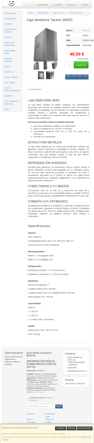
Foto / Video (9, 82)
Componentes (10, 18)
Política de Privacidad (38, 392)
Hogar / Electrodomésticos (12, 89)
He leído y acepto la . (41, 399)
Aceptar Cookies (85, 428)
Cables (7, 66)
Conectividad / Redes (10, 51)
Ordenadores (9, 13)
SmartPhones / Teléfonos (10, 30)
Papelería (8, 96)
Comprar (81, 64)
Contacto (57, 4)
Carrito (84, 4)
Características (35, 89)
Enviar (59, 406)
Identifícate (41, 4)
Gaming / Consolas (8, 59)
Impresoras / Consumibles (9, 43)
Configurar (60, 428)
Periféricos (8, 72)
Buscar (70, 4)
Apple (6, 109)
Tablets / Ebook (11, 77)
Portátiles (8, 24)
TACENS (86, 30)
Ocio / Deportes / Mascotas (11, 102)
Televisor (8, 37)
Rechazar (71, 428)
